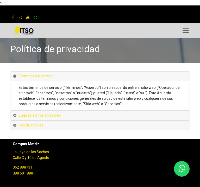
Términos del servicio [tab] (36, 76)
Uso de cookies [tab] (31, 125)
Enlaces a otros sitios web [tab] (40, 115)
